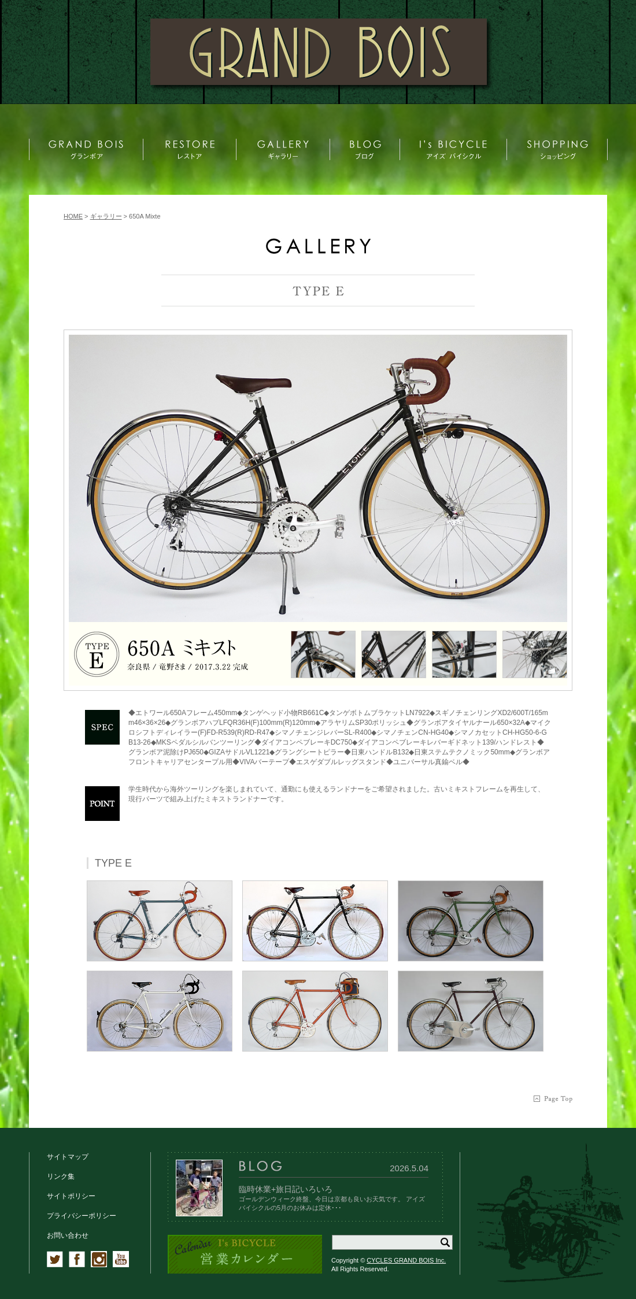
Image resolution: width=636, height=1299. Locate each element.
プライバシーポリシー (81, 1216)
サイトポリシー (71, 1196)
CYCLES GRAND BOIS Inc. (406, 1260)
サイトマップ (67, 1157)
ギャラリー (106, 216)
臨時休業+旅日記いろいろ (285, 1189)
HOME (73, 216)
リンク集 (61, 1176)
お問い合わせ (67, 1235)
